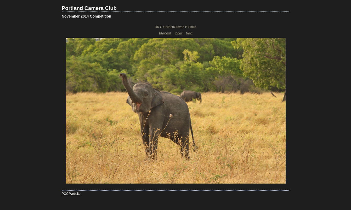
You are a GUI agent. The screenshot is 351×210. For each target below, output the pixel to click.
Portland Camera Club (89, 8)
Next (189, 33)
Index (178, 33)
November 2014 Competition (86, 16)
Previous (165, 33)
